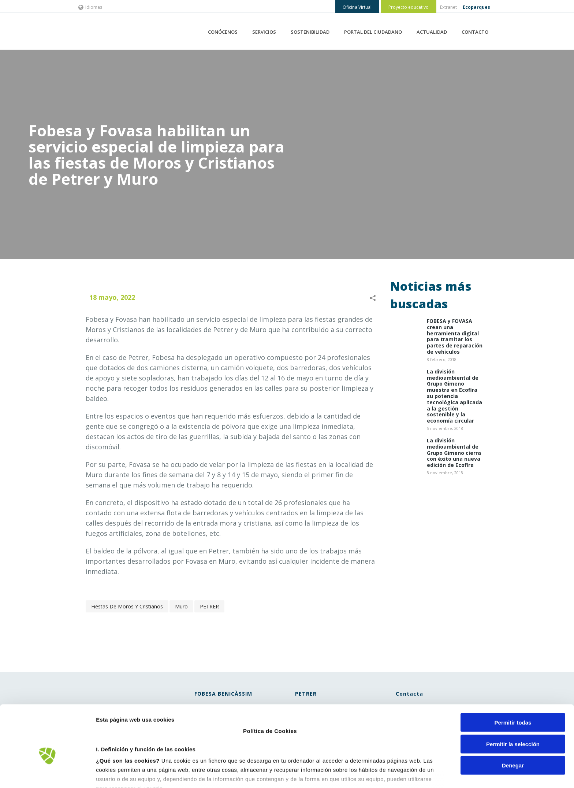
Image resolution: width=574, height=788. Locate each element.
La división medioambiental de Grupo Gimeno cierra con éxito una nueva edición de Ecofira (454, 453)
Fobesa (97, 319)
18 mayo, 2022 (112, 297)
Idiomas (90, 7)
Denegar (513, 724)
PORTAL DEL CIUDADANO (373, 32)
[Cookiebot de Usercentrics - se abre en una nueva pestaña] (47, 773)
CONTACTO (475, 32)
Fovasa (126, 319)
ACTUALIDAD (432, 32)
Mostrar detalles (393, 773)
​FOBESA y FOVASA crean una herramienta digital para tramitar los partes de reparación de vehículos (454, 336)
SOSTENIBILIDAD (310, 32)
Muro (181, 606)
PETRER (209, 606)
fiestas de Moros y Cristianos (127, 606)
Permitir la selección (513, 702)
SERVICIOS (264, 32)
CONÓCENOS (223, 32)
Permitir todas (513, 681)
